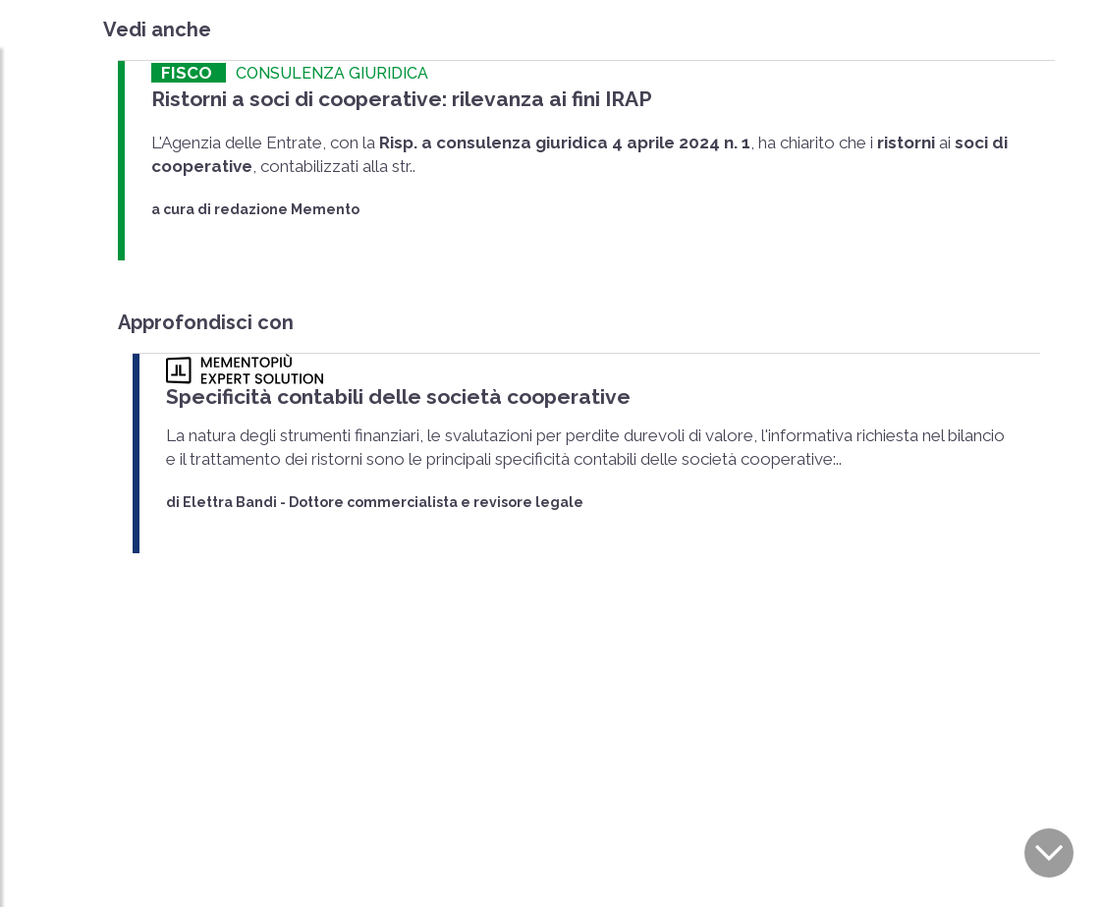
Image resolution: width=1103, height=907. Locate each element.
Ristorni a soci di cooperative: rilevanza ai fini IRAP (401, 98)
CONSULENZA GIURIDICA (332, 73)
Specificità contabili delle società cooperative (398, 396)
